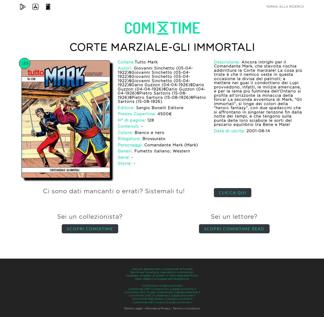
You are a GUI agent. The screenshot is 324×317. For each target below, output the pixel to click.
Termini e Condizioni (186, 308)
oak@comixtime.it (183, 295)
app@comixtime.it (184, 289)
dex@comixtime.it (188, 292)
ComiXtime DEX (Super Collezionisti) (149, 292)
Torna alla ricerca (285, 6)
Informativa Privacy (157, 308)
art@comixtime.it (180, 302)
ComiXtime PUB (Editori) (149, 299)
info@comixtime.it (170, 285)
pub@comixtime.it (180, 299)
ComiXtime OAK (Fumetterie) (149, 295)
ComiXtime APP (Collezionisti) (148, 289)
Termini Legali (133, 308)
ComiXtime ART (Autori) (149, 302)
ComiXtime (148, 285)
